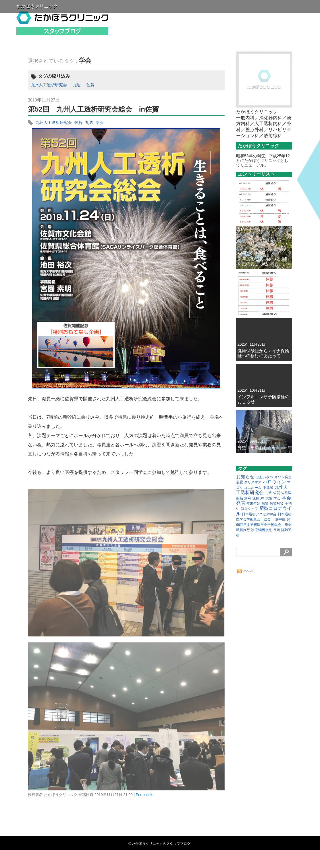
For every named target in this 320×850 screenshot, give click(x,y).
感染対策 (277, 503)
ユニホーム (252, 488)
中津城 (268, 488)
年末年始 (253, 503)
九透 (77, 85)
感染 (265, 503)
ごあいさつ (264, 477)
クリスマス (252, 482)
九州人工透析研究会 (49, 85)
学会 (85, 60)
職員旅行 (243, 530)
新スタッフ (249, 509)
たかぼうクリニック (37, 6)
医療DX (258, 498)
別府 (247, 498)
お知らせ (245, 476)
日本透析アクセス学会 (259, 514)
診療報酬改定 (261, 530)
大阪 (268, 498)
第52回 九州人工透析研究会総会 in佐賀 (93, 109)
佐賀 (90, 85)
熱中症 (280, 519)
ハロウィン (274, 481)
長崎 (276, 530)
